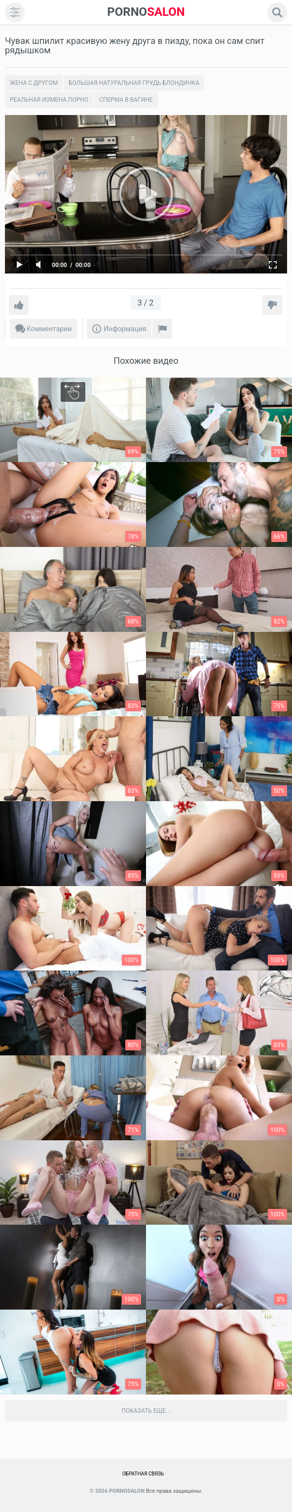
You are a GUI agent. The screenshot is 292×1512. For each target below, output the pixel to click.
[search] (277, 12)
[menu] (15, 12)
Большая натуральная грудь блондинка (134, 82)
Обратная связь (143, 1473)
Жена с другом (34, 82)
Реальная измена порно (49, 99)
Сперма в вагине (126, 99)
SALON (146, 12)
